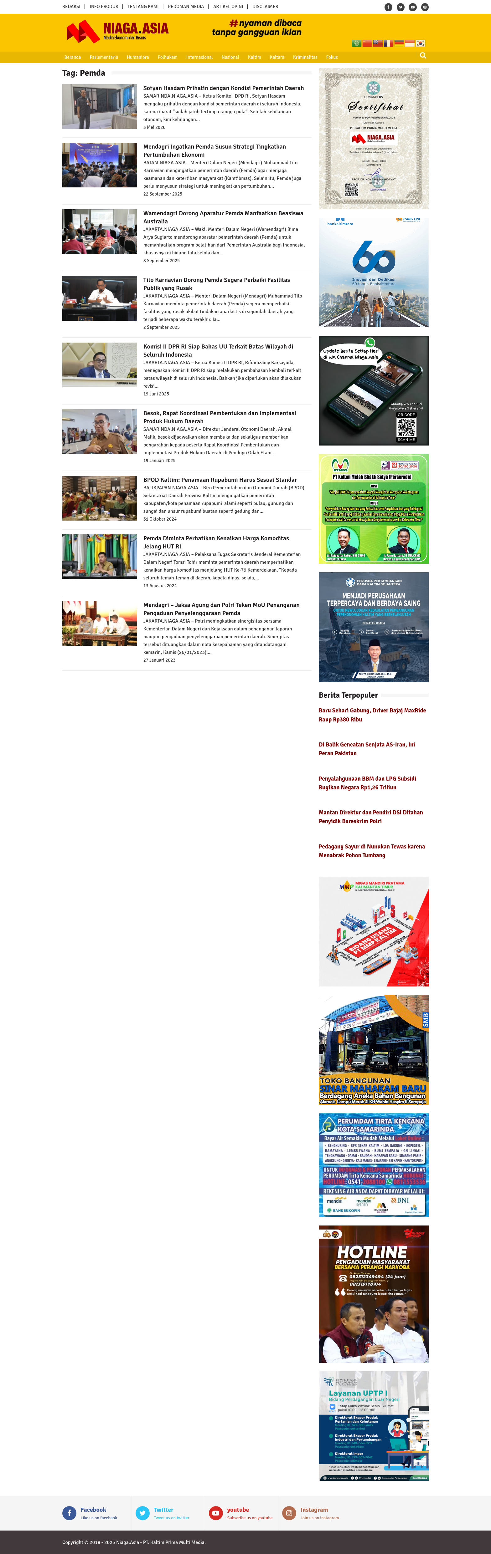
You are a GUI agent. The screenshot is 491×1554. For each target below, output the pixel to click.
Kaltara (270, 57)
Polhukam (164, 57)
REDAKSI (71, 6)
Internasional (195, 57)
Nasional (225, 57)
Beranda (71, 57)
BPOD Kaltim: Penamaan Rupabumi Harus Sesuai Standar (220, 480)
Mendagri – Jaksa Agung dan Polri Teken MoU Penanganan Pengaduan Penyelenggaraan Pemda (221, 609)
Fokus (323, 57)
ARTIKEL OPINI (228, 6)
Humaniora (135, 57)
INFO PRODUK (104, 6)
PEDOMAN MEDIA (186, 6)
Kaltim (248, 57)
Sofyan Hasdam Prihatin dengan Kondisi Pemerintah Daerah (223, 88)
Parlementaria (102, 57)
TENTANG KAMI (143, 6)
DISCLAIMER (265, 6)
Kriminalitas (298, 57)
